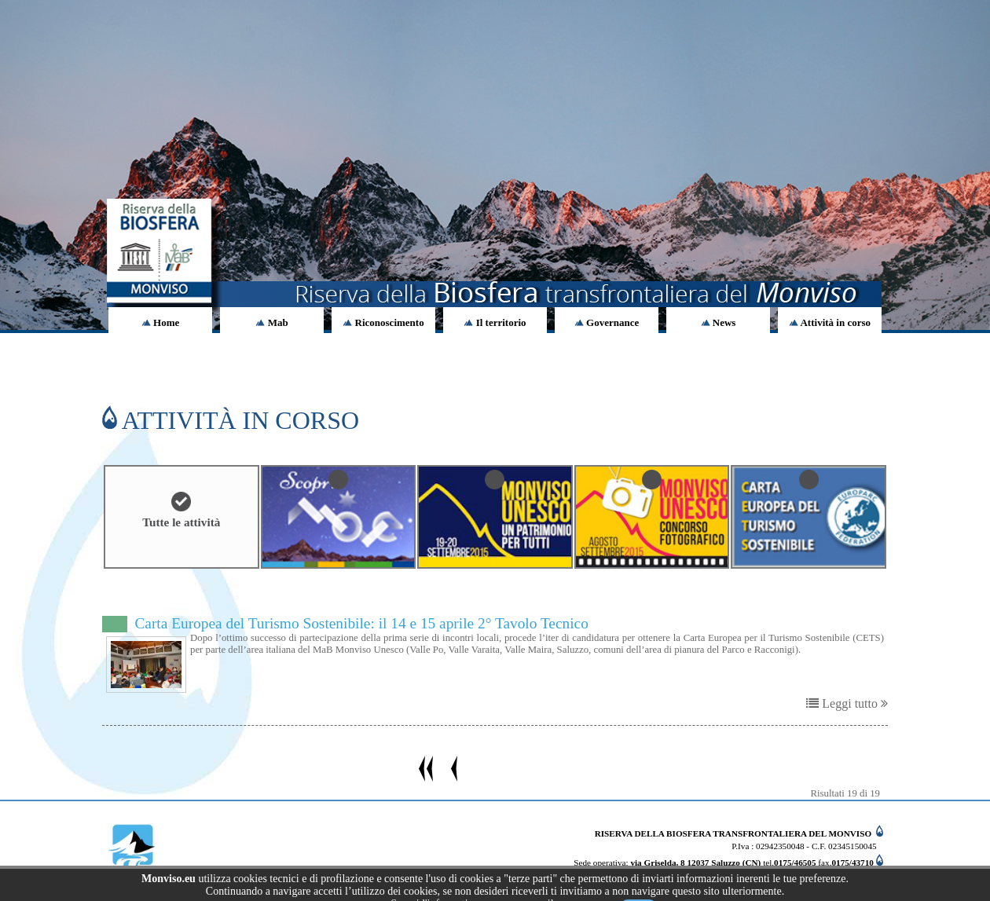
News (718, 322)
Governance (606, 322)
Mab (271, 322)
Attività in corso (830, 322)
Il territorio (495, 322)
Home (160, 322)
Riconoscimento (383, 322)
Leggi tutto (847, 703)
